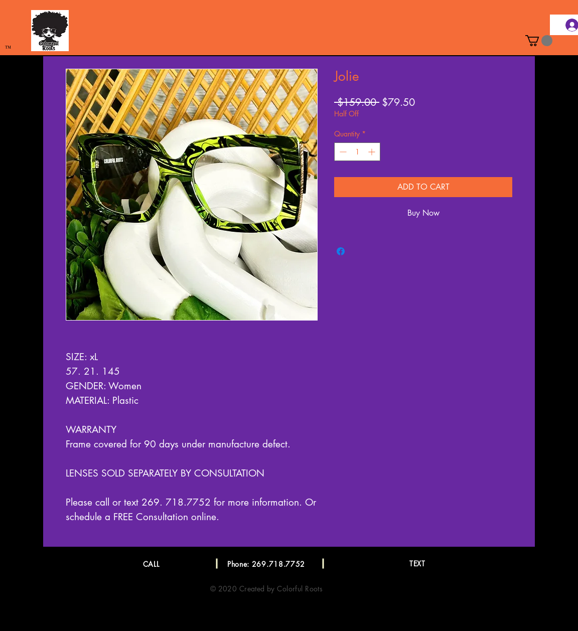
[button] (538, 40)
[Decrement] (342, 152)
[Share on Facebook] (341, 251)
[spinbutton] (357, 152)
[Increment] (372, 152)
